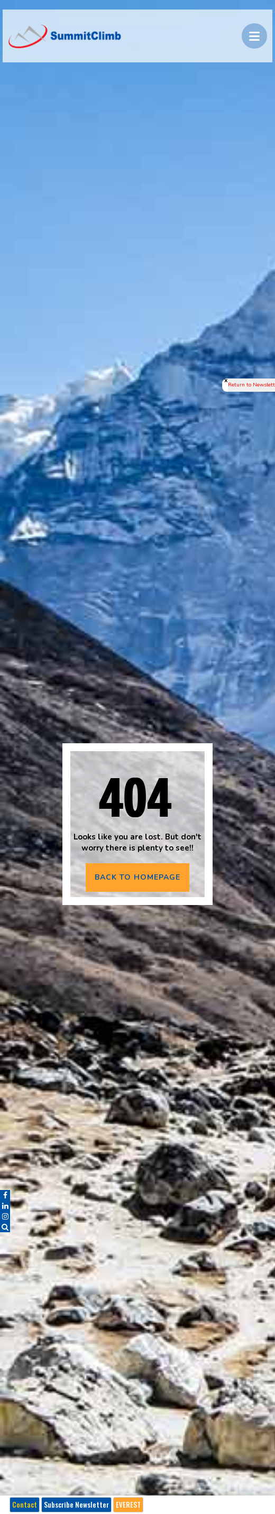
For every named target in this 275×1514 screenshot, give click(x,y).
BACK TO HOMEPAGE (137, 877)
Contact (24, 1504)
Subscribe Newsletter (76, 1504)
